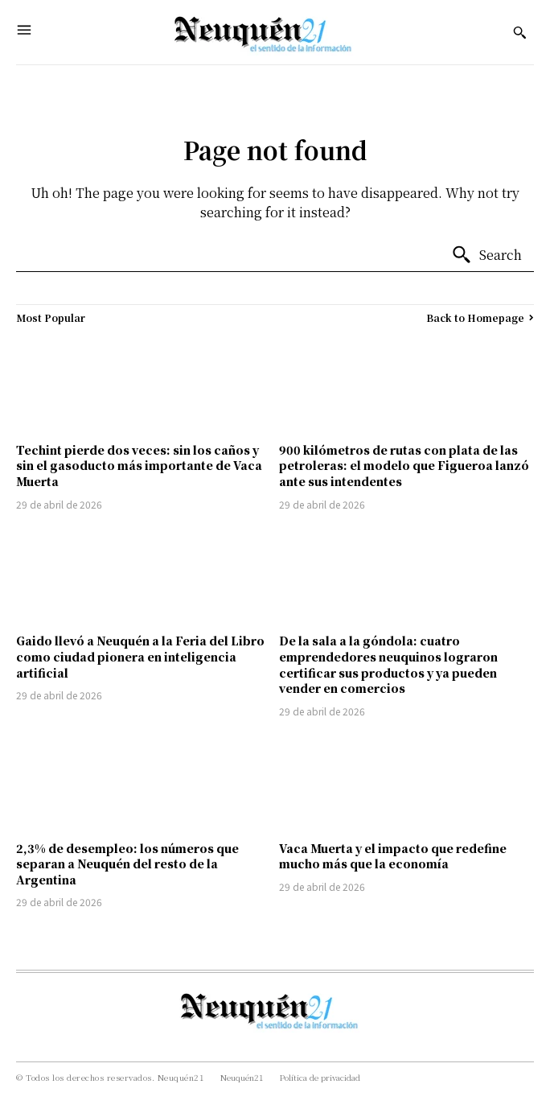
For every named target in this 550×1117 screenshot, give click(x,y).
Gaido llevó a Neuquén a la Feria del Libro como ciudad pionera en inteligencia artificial (140, 656)
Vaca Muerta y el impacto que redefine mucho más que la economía (393, 856)
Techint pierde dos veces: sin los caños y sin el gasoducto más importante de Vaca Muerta (139, 465)
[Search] (486, 255)
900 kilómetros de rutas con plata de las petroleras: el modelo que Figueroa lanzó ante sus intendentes (404, 465)
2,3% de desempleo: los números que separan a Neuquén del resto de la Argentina (127, 864)
